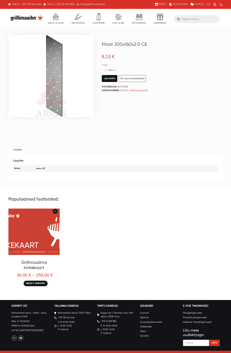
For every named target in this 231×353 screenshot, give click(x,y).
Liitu (214, 343)
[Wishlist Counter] (208, 4)
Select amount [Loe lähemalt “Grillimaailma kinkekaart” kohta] (35, 283)
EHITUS (124, 90)
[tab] (17, 149)
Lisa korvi (109, 79)
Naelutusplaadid (138, 90)
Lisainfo (17, 150)
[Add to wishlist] (55, 211)
